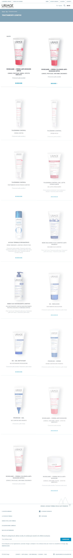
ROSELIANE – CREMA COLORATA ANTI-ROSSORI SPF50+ (19, 478)
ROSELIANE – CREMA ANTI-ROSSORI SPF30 (18, 70)
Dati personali (33, 554)
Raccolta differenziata (8, 530)
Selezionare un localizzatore (62, 554)
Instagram (43, 516)
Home (3, 11)
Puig (45, 554)
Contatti (69, 1)
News (47, 1)
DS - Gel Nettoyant (19, 362)
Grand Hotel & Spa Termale (9, 520)
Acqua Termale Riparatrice (18, 244)
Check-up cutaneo (18, 1)
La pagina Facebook (45, 511)
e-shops (62, 1)
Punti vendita (54, 1)
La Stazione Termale (7, 516)
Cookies (40, 554)
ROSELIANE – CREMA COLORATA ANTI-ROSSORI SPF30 (54, 71)
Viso (7, 11)
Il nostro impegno (7, 511)
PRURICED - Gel (18, 419)
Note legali (25, 554)
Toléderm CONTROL (19, 132)
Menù (68, 5)
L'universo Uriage (6, 1)
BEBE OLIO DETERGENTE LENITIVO (18, 305)
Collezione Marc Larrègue (9, 525)
